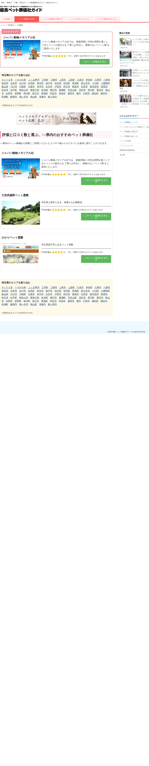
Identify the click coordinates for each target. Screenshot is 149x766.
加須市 (5, 83)
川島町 (22, 86)
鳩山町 (33, 97)
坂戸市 (49, 83)
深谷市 (82, 90)
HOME (7, 19)
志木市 (49, 86)
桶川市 (53, 90)
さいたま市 (7, 80)
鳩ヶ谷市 (23, 97)
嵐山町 (5, 86)
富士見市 (85, 83)
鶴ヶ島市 (52, 97)
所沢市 (66, 86)
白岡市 (9, 93)
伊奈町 (89, 80)
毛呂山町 (72, 90)
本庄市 (5, 90)
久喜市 (80, 80)
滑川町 (91, 90)
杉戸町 (13, 90)
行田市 (86, 93)
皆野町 (18, 93)
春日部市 (94, 86)
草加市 (62, 93)
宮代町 (66, 83)
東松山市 (23, 90)
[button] (95, 61)
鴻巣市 (42, 97)
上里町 (71, 80)
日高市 (84, 86)
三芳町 (45, 80)
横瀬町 (62, 90)
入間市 (97, 80)
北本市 (13, 83)
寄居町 (75, 83)
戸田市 (58, 86)
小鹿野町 (105, 83)
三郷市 (53, 80)
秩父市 (35, 93)
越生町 (95, 93)
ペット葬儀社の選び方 (53, 19)
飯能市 (13, 97)
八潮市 (106, 80)
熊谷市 (100, 90)
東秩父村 (34, 90)
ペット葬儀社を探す (27, 19)
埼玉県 (58, 83)
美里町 (44, 93)
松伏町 (44, 90)
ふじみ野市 (34, 80)
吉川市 (22, 83)
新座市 (75, 86)
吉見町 (31, 83)
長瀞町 (5, 97)
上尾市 (62, 80)
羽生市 (53, 93)
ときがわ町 (20, 80)
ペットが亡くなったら (80, 19)
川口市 (13, 86)
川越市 (31, 86)
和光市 (40, 83)
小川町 (95, 83)
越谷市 (104, 93)
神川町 (26, 93)
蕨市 (78, 93)
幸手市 (40, 86)
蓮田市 (71, 93)
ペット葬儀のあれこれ (107, 19)
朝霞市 (104, 86)
